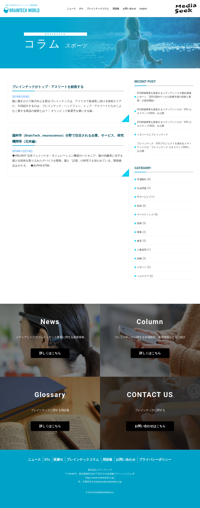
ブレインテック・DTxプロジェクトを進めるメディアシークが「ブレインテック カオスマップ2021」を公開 (164, 147)
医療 (139, 223)
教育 (139, 240)
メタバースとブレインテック (152, 134)
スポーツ (141, 267)
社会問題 (141, 188)
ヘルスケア (143, 276)
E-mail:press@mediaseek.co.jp (107, 481)
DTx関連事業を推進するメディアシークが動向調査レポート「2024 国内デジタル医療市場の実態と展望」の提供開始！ (164, 97)
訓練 (139, 258)
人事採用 (141, 249)
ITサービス (143, 197)
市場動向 (141, 179)
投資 (139, 205)
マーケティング (145, 214)
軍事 (139, 232)
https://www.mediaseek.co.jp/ (100, 477)
